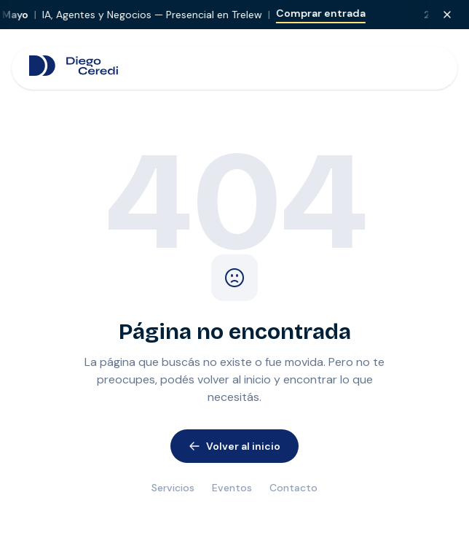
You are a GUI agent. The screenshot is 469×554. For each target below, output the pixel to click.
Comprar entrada (329, 13)
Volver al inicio (234, 446)
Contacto (293, 487)
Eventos (232, 487)
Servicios (172, 487)
